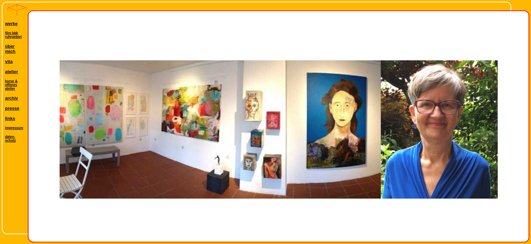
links (10, 118)
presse (12, 108)
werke (11, 23)
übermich (10, 49)
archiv (11, 98)
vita (9, 61)
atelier (11, 71)
